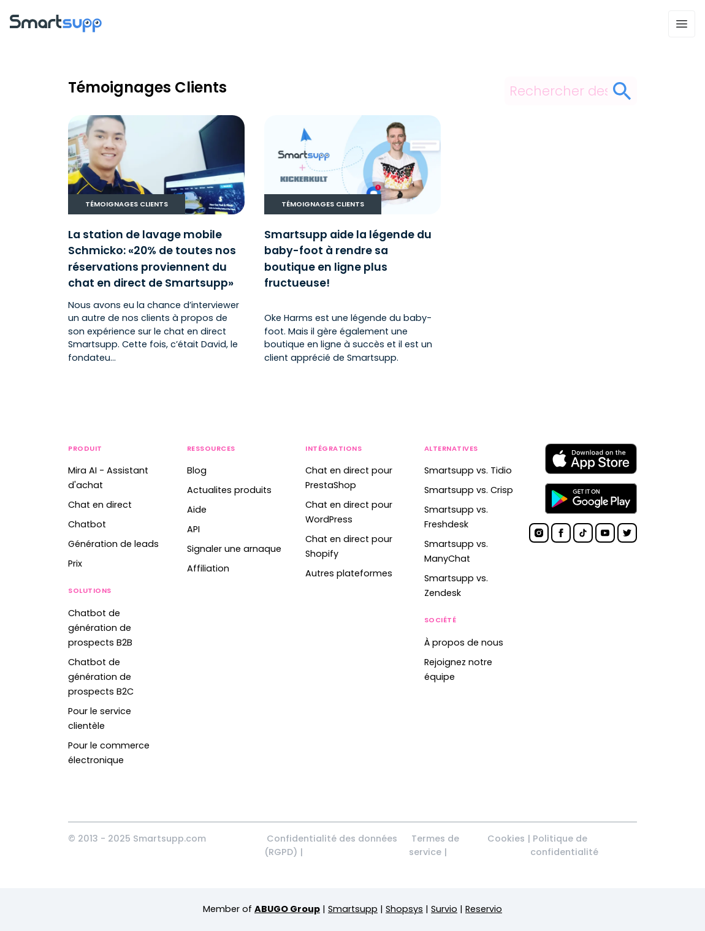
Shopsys (404, 909)
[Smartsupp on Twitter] (627, 533)
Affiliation (208, 568)
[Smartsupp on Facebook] (561, 533)
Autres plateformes (348, 573)
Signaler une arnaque (234, 549)
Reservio (483, 909)
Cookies (506, 838)
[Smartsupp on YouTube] (605, 533)
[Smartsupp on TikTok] (583, 533)
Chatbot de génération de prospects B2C (101, 677)
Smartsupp (353, 909)
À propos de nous (463, 642)
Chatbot (87, 524)
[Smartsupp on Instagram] (539, 533)
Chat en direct (100, 505)
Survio (444, 909)
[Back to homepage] (56, 29)
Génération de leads (113, 544)
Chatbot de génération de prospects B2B (100, 628)
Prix (75, 563)
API (193, 529)
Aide (197, 509)
